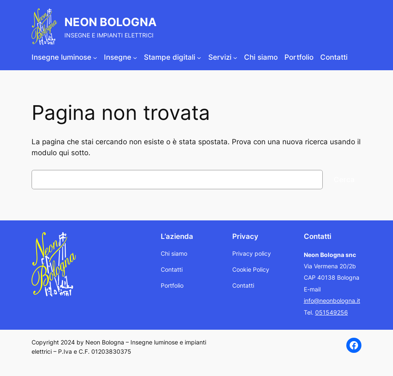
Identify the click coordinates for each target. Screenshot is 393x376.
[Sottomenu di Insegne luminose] (95, 57)
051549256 (331, 312)
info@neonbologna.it (332, 300)
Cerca (344, 179)
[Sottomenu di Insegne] (135, 57)
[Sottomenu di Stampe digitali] (199, 57)
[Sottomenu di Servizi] (235, 57)
